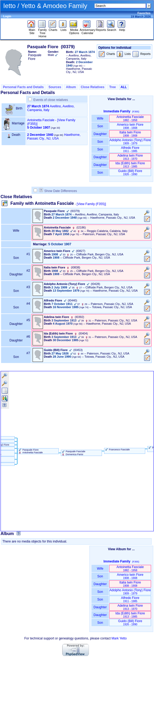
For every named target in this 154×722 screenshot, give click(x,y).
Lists (63, 28)
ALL (124, 87)
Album (71, 87)
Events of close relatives (50, 100)
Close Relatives (92, 87)
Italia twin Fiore (130, 133)
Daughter (100, 134)
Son (100, 126)
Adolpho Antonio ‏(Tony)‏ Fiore (130, 141)
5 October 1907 (38, 127)
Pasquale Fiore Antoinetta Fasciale (30, 451)
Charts (53, 28)
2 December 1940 (40, 135)
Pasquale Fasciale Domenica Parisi (73, 452)
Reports (101, 28)
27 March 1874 (38, 106)
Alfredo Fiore (130, 149)
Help (122, 28)
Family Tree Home (43, 32)
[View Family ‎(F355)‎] (91, 204)
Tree (112, 87)
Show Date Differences (58, 191)
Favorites (144, 13)
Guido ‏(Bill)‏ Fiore (130, 172)
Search (111, 28)
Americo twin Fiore (130, 126)
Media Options (74, 30)
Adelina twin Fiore (130, 157)
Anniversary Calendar (87, 30)
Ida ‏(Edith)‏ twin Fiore (130, 164)
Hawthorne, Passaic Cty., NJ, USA (54, 136)
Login (7, 16)
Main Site (32, 30)
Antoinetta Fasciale (40, 120)
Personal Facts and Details (23, 87)
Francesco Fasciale (117, 449)
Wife (100, 118)
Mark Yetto (119, 638)
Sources (55, 87)
